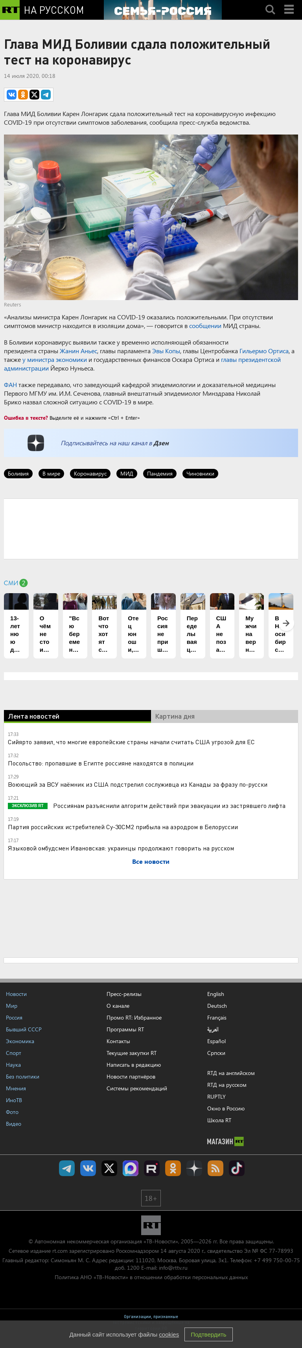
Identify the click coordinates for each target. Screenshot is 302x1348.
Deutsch (217, 1005)
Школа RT (219, 1120)
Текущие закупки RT (132, 1053)
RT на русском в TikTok (237, 1168)
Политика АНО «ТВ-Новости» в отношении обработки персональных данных (151, 1277)
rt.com (60, 1250)
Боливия (18, 473)
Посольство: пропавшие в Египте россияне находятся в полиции (100, 763)
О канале (118, 1005)
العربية (213, 1029)
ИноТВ (14, 1100)
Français (216, 1017)
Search (270, 3)
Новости (16, 994)
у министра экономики (54, 359)
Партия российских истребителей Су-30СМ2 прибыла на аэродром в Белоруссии (123, 826)
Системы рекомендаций (137, 1088)
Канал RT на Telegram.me (67, 1168)
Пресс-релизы (124, 994)
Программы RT (125, 1029)
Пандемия (160, 473)
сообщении (205, 325)
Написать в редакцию (134, 1064)
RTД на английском (231, 1073)
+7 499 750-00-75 (277, 1260)
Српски (216, 1053)
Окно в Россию (226, 1108)
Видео (13, 1123)
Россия (14, 1017)
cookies (169, 1334)
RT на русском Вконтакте (88, 1168)
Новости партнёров (131, 1076)
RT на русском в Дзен (194, 1168)
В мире (51, 473)
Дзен (161, 443)
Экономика (20, 1041)
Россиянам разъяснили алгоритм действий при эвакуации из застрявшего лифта (168, 805)
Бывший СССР (24, 1029)
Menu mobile (290, 3)
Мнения (16, 1088)
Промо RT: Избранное (134, 1017)
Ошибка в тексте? (26, 417)
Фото (12, 1112)
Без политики (22, 1076)
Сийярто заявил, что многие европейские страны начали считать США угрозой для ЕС (131, 742)
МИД (126, 473)
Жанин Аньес (78, 351)
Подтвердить (208, 1334)
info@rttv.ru (173, 1267)
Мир (11, 1005)
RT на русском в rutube (152, 1168)
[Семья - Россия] (163, 10)
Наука (13, 1064)
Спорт (13, 1053)
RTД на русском (227, 1084)
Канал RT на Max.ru (130, 1168)
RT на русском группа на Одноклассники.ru (173, 1168)
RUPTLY (216, 1096)
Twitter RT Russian (109, 1168)
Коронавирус (90, 473)
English (215, 994)
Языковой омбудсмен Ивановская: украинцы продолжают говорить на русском (121, 848)
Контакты (118, 1041)
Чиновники (200, 473)
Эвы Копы (166, 351)
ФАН (10, 384)
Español (216, 1041)
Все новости (150, 861)
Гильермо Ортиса (264, 351)
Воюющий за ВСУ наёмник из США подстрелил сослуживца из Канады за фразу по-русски (137, 784)
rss (215, 1168)
